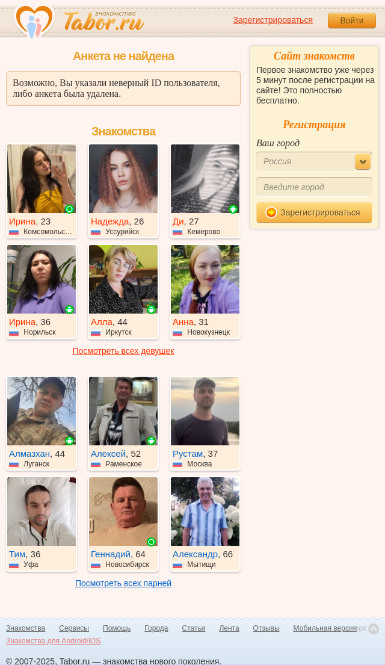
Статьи (194, 628)
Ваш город (278, 143)
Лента (229, 628)
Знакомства (25, 628)
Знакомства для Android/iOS (53, 641)
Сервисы (74, 628)
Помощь (117, 628)
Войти (351, 20)
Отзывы (266, 628)
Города (156, 628)
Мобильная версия (325, 628)
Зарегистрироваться (273, 20)
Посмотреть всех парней (123, 583)
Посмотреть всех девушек (123, 351)
